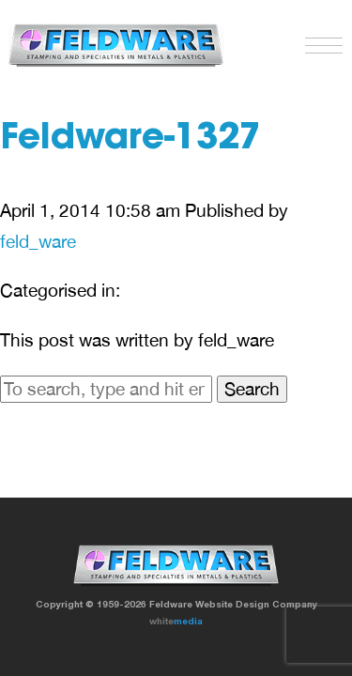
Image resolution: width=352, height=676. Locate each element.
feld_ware (38, 241)
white (176, 620)
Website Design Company (256, 603)
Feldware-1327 (130, 140)
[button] (319, 41)
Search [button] (252, 388)
